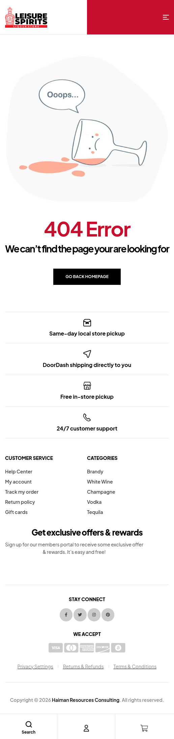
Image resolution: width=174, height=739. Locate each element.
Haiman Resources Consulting (85, 700)
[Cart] (144, 728)
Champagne (101, 492)
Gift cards (16, 512)
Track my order (21, 492)
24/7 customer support (87, 428)
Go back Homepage (87, 276)
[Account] (86, 728)
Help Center (18, 471)
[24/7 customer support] (87, 417)
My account (18, 481)
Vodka (94, 502)
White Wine (100, 481)
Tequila (95, 512)
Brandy (95, 471)
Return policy (20, 502)
